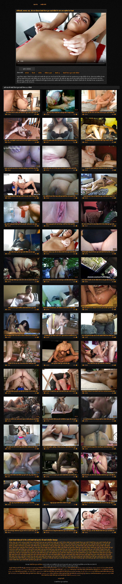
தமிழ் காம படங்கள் (23, 569)
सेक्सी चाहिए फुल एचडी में (33, 551)
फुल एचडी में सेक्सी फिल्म (89, 542)
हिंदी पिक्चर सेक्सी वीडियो (100, 571)
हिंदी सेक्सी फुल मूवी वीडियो (21, 571)
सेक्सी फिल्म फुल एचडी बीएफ (59, 553)
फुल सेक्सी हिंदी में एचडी (93, 546)
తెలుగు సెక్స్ (31, 569)
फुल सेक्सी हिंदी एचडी (81, 546)
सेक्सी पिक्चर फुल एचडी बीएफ (60, 551)
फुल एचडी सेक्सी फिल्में (71, 544)
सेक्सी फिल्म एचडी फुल (105, 551)
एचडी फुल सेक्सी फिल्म (27, 542)
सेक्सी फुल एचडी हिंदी (59, 558)
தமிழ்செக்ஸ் (46, 569)
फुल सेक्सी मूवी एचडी (58, 546)
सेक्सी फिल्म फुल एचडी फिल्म (36, 564)
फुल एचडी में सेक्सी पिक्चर (76, 542)
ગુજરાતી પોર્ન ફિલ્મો (101, 567)
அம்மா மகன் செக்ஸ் (62, 567)
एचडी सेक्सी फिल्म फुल (38, 542)
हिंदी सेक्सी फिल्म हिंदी (73, 567)
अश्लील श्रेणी (43, 4)
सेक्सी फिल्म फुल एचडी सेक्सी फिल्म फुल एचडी (87, 554)
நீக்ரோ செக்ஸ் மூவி (83, 567)
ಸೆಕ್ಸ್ (51, 569)
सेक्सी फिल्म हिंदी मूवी (93, 569)
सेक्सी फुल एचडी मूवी (48, 558)
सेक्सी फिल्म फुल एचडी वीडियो (71, 73)
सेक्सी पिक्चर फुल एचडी (46, 551)
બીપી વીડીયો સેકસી (15, 573)
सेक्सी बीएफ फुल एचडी (19, 559)
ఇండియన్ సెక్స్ (79, 573)
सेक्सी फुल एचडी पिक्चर (36, 558)
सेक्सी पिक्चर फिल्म (38, 569)
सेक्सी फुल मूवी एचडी (82, 558)
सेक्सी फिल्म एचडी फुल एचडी (16, 553)
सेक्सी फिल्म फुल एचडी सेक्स (34, 554)
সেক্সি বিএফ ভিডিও (13, 569)
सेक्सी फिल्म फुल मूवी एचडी (34, 556)
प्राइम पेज (36, 4)
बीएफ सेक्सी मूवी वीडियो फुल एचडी (21, 549)
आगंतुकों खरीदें (61, 578)
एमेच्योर (27, 73)
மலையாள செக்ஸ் (75, 575)
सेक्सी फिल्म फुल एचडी (45, 553)
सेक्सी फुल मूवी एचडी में (94, 558)
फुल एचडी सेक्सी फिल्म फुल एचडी (39, 544)
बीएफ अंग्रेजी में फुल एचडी (15, 547)
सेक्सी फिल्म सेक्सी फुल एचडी (78, 556)
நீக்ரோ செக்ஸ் (92, 567)
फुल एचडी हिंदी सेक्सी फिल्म (95, 544)
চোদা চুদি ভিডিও (84, 571)
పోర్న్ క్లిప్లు (23, 567)
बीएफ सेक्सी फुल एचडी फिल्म (79, 547)
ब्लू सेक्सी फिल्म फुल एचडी (64, 549)
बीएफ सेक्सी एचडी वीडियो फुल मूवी (63, 547)
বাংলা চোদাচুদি (91, 571)
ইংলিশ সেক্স (100, 569)
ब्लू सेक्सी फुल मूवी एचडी (77, 549)
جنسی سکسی (66, 569)
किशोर (33, 73)
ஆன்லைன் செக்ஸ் (106, 573)
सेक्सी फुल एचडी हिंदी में (71, 558)
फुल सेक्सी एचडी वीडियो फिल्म (32, 546)
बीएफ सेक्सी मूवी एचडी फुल (94, 547)
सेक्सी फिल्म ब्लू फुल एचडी (48, 556)
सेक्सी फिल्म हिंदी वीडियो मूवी (50, 571)
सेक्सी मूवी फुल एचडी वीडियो (76, 569)
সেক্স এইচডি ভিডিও (32, 571)
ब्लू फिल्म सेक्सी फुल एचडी (50, 549)
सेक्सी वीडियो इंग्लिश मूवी (25, 573)
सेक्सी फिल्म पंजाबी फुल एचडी (31, 553)
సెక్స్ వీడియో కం (86, 573)
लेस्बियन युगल (48, 73)
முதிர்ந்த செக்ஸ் (46, 573)
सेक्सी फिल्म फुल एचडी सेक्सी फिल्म (66, 554)
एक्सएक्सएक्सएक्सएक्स (96, 573)
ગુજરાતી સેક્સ (40, 571)
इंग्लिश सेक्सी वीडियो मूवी (57, 569)
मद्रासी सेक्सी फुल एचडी (90, 549)
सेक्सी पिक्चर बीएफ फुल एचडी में (90, 551)
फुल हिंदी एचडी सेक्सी (104, 546)
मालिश (40, 73)
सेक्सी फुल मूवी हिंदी (17, 567)
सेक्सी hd (57, 73)
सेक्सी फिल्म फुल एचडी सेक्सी (49, 554)
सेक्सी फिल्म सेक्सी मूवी (108, 569)
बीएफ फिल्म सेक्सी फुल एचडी (30, 547)
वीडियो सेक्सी (85, 569)
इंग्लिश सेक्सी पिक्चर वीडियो (56, 573)
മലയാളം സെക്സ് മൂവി (32, 567)
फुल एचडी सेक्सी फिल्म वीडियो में (57, 544)
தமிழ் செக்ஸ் (11, 571)
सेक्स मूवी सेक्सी (109, 567)
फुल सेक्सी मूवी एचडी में (69, 546)
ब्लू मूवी (10, 567)
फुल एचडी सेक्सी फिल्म (25, 544)
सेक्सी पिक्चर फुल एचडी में (75, 551)
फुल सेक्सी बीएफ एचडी (46, 546)
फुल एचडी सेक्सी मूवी (82, 544)
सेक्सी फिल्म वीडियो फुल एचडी (62, 556)
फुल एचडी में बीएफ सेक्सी (63, 542)
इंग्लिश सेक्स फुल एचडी (15, 542)
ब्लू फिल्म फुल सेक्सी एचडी (37, 549)
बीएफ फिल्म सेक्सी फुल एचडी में (46, 547)
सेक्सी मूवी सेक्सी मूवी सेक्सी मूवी (69, 573)
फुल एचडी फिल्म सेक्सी (50, 542)
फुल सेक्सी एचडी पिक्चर (18, 546)
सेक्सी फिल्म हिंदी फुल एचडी (93, 556)
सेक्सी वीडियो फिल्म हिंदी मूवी (62, 571)
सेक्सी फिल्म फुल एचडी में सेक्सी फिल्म (89, 553)
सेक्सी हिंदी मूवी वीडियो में (65, 575)
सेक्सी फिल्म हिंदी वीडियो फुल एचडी (21, 558)
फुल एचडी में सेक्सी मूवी (102, 542)
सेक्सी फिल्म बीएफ (43, 567)
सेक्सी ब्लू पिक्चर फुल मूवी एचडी (33, 559)
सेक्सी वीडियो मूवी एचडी (55, 575)
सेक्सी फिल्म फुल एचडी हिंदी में (19, 556)
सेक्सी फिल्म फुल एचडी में (73, 553)
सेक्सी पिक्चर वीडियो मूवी (36, 573)
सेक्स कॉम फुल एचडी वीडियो (19, 551)
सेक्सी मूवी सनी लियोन (52, 567)
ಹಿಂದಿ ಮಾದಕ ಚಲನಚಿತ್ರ (74, 571)
